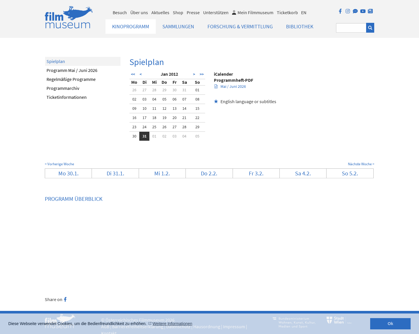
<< (133, 74)
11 (154, 108)
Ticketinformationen (67, 97)
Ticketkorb (287, 12)
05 (164, 99)
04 (154, 99)
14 (184, 108)
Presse (193, 12)
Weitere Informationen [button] (172, 323)
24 (144, 126)
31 (184, 89)
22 (197, 117)
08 (197, 99)
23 (134, 126)
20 (175, 117)
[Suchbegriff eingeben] (351, 28)
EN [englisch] (303, 12)
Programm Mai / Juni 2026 (72, 70)
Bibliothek (299, 26)
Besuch (120, 12)
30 (175, 89)
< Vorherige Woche (59, 164)
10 (144, 108)
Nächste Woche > (361, 164)
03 (144, 99)
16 (134, 117)
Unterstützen (216, 12)
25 (154, 126)
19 (164, 117)
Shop (178, 12)
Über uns (139, 12)
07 (184, 99)
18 (154, 117)
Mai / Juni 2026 (230, 86)
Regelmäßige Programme (71, 79)
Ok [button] (390, 323)
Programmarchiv (63, 88)
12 (164, 108)
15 (197, 108)
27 (144, 89)
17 (144, 117)
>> (202, 74)
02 (134, 99)
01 (197, 89)
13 (175, 108)
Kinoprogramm (130, 26)
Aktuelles (160, 12)
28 (154, 89)
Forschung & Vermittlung (240, 26)
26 (134, 89)
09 (134, 108)
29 (164, 89)
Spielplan (56, 61)
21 (184, 117)
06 (175, 99)
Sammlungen (178, 26)
